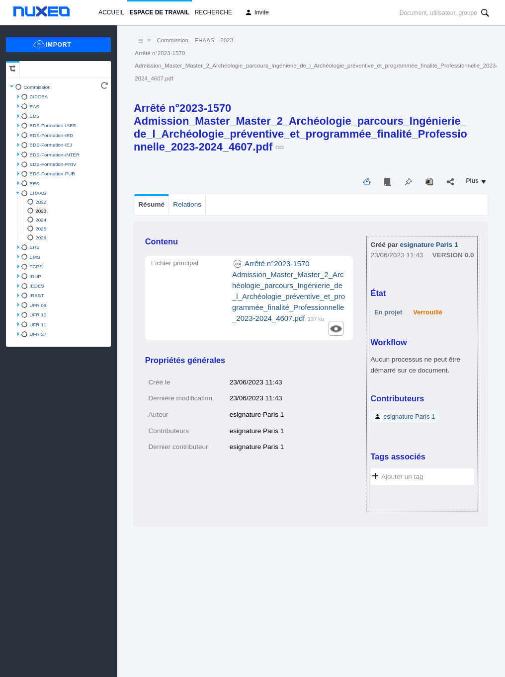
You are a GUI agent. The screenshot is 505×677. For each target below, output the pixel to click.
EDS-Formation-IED (51, 135)
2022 (40, 202)
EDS (34, 116)
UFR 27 (37, 334)
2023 (40, 211)
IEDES (36, 286)
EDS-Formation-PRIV (52, 164)
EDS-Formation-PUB (52, 173)
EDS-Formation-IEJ (50, 145)
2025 (40, 228)
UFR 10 (37, 314)
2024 (40, 220)
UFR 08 (37, 305)
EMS (34, 257)
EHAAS (37, 193)
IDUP (35, 276)
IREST (36, 295)
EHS (34, 247)
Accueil (111, 12)
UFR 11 (37, 324)
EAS (34, 106)
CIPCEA (38, 96)
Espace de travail (159, 12)
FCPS (35, 266)
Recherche (213, 12)
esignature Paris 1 (429, 244)
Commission (36, 87)
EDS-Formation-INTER (54, 154)
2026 (40, 237)
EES (34, 183)
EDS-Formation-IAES (52, 125)
